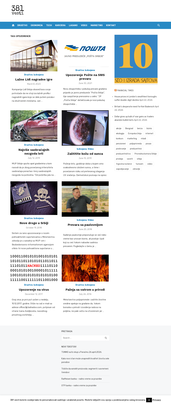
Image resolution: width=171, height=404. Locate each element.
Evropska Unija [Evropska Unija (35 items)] (135, 133)
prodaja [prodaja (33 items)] (119, 159)
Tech (49, 25)
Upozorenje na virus (34, 289)
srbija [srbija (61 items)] (139, 159)
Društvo (22, 25)
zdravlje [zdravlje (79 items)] (136, 169)
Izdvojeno (39, 75)
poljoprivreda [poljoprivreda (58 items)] (136, 143)
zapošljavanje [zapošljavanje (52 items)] (122, 169)
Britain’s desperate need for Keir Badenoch (134, 106)
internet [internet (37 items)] (149, 133)
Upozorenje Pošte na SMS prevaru (85, 76)
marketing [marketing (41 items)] (132, 138)
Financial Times (125, 90)
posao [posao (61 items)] (148, 143)
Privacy (156, 400)
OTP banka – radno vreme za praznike (78, 385)
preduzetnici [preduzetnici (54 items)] (136, 149)
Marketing (97, 25)
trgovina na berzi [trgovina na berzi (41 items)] (124, 164)
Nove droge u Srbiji (34, 223)
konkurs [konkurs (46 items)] (119, 138)
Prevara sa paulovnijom (85, 225)
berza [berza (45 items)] (140, 128)
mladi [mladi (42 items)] (143, 138)
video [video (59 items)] (149, 164)
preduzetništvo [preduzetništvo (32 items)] (123, 154)
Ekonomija (37, 25)
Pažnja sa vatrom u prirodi (85, 289)
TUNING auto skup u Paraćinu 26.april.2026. (81, 352)
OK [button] (149, 400)
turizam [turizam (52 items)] (139, 164)
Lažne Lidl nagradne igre (33, 79)
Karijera (60, 25)
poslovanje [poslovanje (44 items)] (121, 149)
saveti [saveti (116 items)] (130, 159)
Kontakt (111, 25)
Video (84, 25)
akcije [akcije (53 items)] (118, 128)
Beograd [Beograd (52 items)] (129, 128)
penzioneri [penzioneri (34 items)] (121, 143)
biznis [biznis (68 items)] (149, 128)
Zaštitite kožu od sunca (85, 153)
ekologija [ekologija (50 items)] (120, 133)
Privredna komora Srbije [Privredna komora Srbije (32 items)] (146, 154)
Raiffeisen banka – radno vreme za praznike (81, 379)
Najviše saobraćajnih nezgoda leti (33, 151)
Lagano (73, 25)
